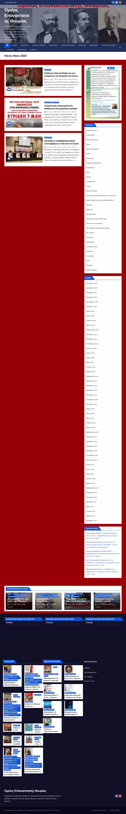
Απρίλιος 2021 (90, 511)
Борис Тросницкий (92, 542)
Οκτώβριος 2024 (91, 339)
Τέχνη (88, 261)
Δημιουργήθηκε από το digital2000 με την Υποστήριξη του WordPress (23, 810)
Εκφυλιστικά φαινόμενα (93, 163)
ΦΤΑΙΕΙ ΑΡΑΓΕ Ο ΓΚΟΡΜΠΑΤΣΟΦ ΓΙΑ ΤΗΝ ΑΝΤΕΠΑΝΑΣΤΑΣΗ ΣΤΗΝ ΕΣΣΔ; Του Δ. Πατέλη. (102, 553)
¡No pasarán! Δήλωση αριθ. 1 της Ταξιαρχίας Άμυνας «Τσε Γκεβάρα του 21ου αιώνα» (17, 602)
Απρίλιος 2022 (91, 478)
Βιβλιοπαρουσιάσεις (68, 45)
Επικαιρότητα (55, 102)
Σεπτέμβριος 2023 (92, 399)
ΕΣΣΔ (88, 172)
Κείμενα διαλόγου (91, 191)
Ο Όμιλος (33, 49)
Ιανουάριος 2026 (91, 283)
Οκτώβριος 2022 (91, 451)
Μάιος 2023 (90, 418)
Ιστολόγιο (82, 45)
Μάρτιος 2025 (90, 325)
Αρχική (14, 45)
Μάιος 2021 (90, 506)
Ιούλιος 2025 (90, 311)
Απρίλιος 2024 (91, 367)
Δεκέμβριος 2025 (91, 288)
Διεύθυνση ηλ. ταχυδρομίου (99, 810)
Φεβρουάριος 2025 (92, 330)
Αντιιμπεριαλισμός (92, 140)
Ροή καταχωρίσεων (90, 672)
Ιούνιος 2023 (90, 413)
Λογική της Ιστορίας (109, 45)
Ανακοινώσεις (90, 135)
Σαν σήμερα (90, 233)
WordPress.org (89, 681)
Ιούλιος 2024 (90, 353)
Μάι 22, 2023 (50, 79)
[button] (120, 47)
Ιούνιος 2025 (90, 316)
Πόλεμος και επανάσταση (94, 223)
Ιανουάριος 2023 (91, 437)
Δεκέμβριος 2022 (91, 441)
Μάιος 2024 (90, 362)
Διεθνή (88, 154)
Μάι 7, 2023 (49, 112)
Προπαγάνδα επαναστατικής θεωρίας (98, 228)
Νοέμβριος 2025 (91, 292)
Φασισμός (89, 265)
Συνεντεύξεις (90, 256)
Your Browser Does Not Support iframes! (103, 92)
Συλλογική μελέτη (38, 45)
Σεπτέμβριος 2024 (92, 344)
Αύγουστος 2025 (91, 306)
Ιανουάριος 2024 (91, 381)
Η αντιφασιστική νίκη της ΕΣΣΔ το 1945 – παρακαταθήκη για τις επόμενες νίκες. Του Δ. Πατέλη (101, 535)
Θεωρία (88, 177)
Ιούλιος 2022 (90, 465)
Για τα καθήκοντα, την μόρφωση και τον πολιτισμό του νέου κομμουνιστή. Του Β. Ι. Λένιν (102, 562)
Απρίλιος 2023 (91, 423)
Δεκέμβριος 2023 (91, 385)
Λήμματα (89, 205)
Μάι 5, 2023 (49, 147)
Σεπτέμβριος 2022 (92, 455)
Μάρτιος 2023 (90, 427)
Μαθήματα (24, 45)
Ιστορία (88, 186)
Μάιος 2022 (90, 474)
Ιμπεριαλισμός (90, 181)
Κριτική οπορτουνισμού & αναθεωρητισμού (100, 200)
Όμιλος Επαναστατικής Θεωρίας (16, 15)
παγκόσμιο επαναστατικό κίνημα (96, 219)
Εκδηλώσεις (53, 45)
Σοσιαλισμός (90, 242)
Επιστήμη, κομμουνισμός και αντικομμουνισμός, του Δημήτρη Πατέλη (33, 772)
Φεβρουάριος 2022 (92, 488)
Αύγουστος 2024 (91, 348)
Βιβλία (88, 144)
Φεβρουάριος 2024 (92, 376)
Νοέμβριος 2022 (91, 446)
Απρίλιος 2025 (91, 320)
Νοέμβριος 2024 (91, 334)
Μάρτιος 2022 (90, 483)
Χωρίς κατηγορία (91, 270)
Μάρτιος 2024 (90, 372)
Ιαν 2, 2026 (12, 604)
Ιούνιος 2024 (90, 358)
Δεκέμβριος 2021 (91, 497)
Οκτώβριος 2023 (91, 395)
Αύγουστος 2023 (91, 404)
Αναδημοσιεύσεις (91, 130)
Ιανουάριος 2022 (91, 492)
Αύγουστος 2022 (91, 460)
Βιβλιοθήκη (94, 45)
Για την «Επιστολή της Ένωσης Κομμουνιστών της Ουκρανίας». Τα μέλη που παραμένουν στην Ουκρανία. (101, 544)
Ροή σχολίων (88, 677)
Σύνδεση (87, 668)
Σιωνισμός (89, 237)
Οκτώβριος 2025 (91, 297)
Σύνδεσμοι (10, 49)
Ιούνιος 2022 (90, 469)
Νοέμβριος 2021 (91, 502)
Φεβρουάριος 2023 (92, 432)
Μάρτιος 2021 (90, 516)
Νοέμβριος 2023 (91, 390)
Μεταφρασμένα (91, 214)
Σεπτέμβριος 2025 (92, 302)
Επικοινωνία (22, 49)
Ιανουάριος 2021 (91, 520)
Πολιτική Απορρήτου (114, 810)
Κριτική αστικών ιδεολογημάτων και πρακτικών (101, 195)
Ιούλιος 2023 (90, 409)
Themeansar (56, 810)
